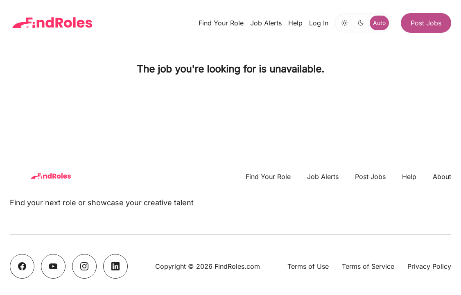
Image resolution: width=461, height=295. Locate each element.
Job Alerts (266, 23)
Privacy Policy (429, 266)
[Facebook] (22, 266)
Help (295, 23)
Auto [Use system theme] (379, 22)
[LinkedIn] (115, 266)
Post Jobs (426, 23)
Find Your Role (221, 23)
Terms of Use (308, 266)
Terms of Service (368, 266)
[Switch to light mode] (344, 23)
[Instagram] (84, 266)
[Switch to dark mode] (360, 23)
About (442, 176)
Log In (318, 23)
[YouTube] (53, 266)
